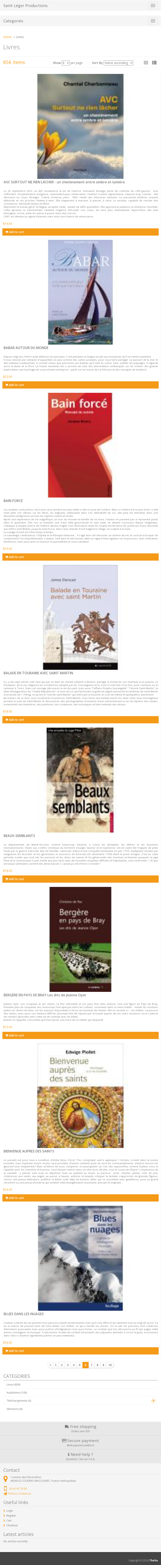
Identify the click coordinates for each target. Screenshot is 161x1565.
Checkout (12, 1525)
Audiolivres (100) (17, 1392)
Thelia (153, 1560)
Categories (13, 20)
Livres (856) (13, 1384)
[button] (154, 62)
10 (110, 1365)
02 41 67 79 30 (18, 1488)
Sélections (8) (14, 1409)
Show (57, 63)
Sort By (97, 63)
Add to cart (14, 232)
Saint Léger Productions (25, 5)
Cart (8, 1520)
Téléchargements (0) (19, 1400)
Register (11, 1515)
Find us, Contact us (19, 1493)
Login (9, 1511)
